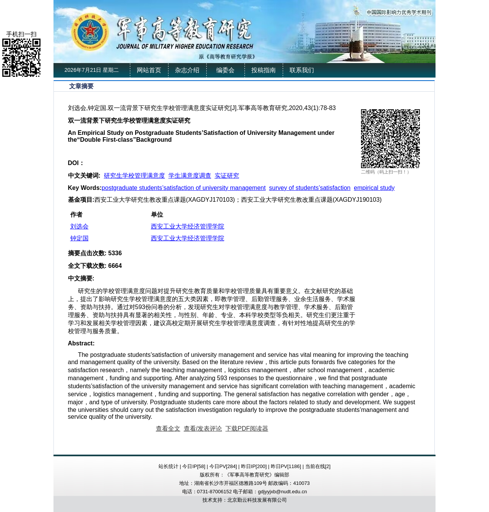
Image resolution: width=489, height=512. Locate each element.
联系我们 (302, 70)
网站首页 (149, 70)
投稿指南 (263, 70)
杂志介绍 (187, 70)
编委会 (225, 70)
